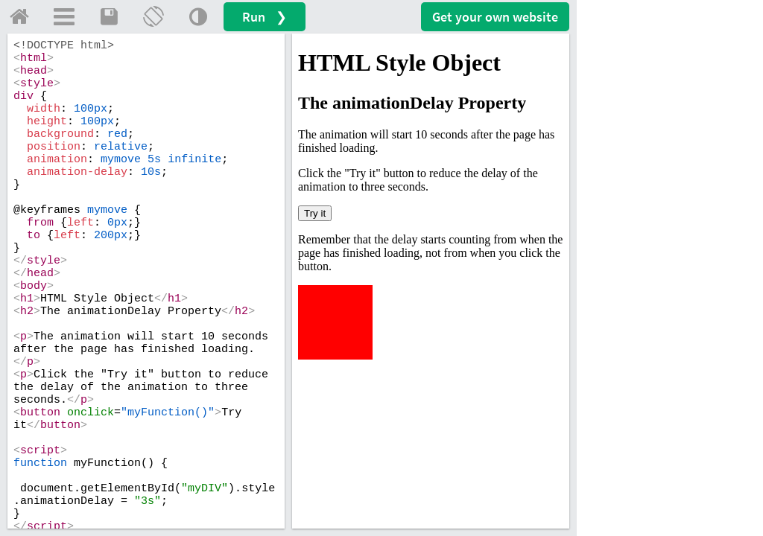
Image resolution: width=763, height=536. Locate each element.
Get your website (495, 16)
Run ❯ (264, 16)
